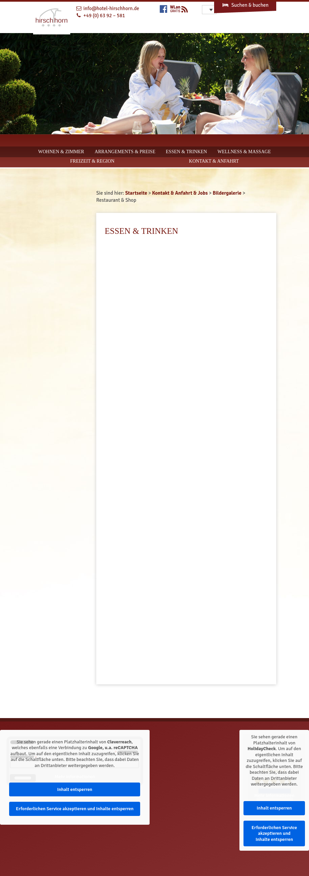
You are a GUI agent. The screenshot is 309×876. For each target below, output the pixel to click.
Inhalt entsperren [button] (74, 789)
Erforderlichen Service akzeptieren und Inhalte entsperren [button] (74, 809)
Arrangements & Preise (125, 151)
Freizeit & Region (92, 161)
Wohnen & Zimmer (61, 151)
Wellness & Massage (244, 151)
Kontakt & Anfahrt (214, 161)
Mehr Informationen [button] (75, 776)
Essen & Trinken (186, 151)
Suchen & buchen (245, 5)
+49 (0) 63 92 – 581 (104, 15)
